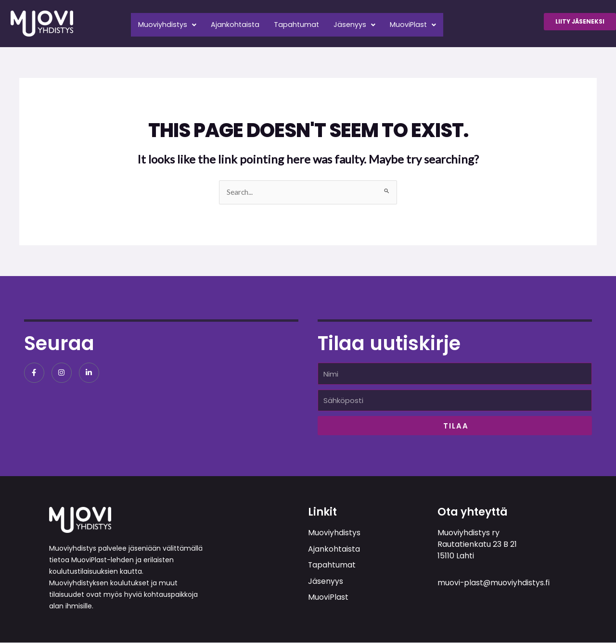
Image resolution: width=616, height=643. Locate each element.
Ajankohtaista (240, 22)
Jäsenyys (365, 22)
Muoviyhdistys (169, 22)
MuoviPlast (426, 22)
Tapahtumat (305, 22)
